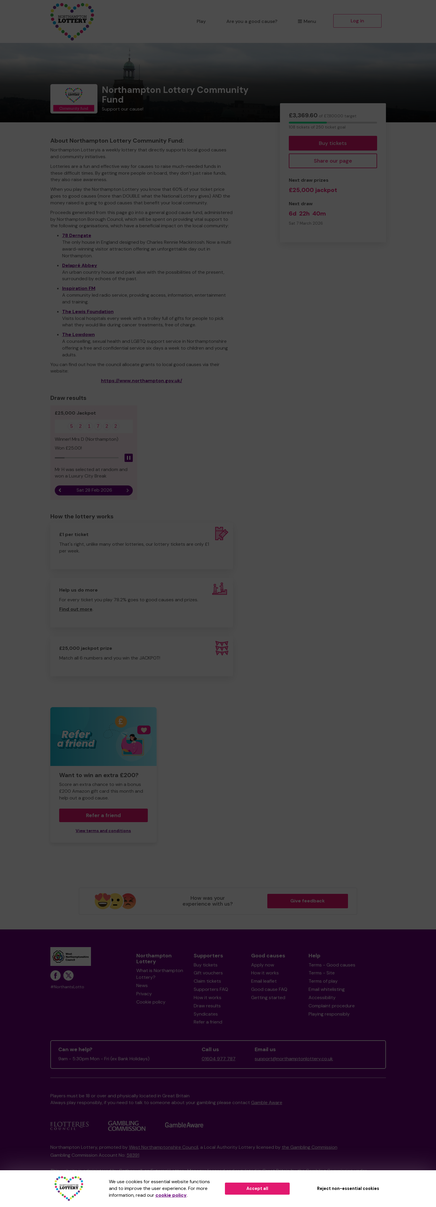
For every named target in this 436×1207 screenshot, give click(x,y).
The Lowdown (78, 334)
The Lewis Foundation (88, 311)
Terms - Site (322, 973)
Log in (357, 21)
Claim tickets (207, 981)
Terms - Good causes (332, 965)
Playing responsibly (329, 1014)
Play (201, 21)
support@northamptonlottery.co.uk (294, 1059)
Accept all (257, 1188)
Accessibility (322, 997)
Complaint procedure (332, 1006)
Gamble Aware (266, 1102)
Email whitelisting (327, 989)
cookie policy (171, 1195)
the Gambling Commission (309, 1147)
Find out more (75, 609)
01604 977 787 (219, 1059)
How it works (207, 997)
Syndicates (206, 1014)
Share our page (333, 160)
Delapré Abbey (79, 265)
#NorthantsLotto (67, 986)
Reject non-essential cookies (348, 1188)
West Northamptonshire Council (163, 1147)
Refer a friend (103, 815)
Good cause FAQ (269, 989)
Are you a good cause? (251, 21)
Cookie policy (150, 1002)
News (142, 985)
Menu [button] (307, 21)
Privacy (144, 994)
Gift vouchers (208, 973)
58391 (133, 1155)
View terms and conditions (103, 830)
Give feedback (307, 901)
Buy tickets (333, 143)
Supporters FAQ (211, 989)
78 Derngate (76, 235)
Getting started (268, 997)
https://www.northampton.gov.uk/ (141, 381)
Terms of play (323, 981)
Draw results (207, 1006)
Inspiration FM (78, 288)
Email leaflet (264, 981)
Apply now (262, 965)
